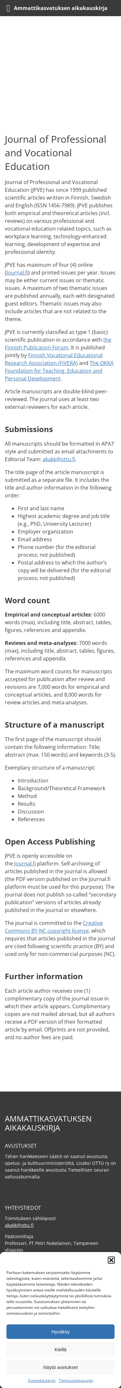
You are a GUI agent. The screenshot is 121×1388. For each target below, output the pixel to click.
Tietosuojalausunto (76, 1380)
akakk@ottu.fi (59, 459)
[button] (111, 1260)
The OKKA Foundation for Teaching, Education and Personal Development (59, 370)
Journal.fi (17, 272)
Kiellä (60, 1349)
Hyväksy (60, 1331)
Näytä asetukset (60, 1367)
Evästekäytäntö (41, 1380)
